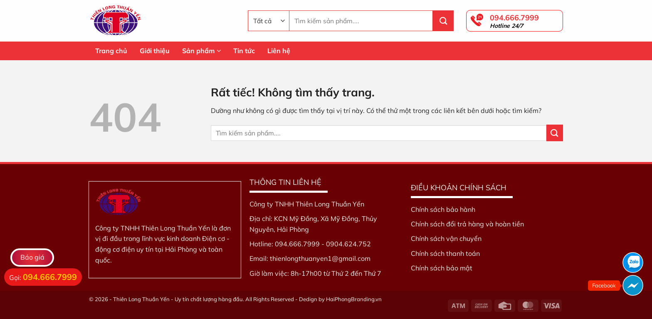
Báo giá (32, 257)
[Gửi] (443, 20)
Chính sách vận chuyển (446, 238)
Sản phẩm (201, 51)
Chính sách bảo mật (441, 268)
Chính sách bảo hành (443, 209)
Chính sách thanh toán (445, 253)
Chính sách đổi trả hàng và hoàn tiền (467, 224)
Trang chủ (111, 51)
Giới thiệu (155, 51)
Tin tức (244, 51)
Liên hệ (278, 51)
